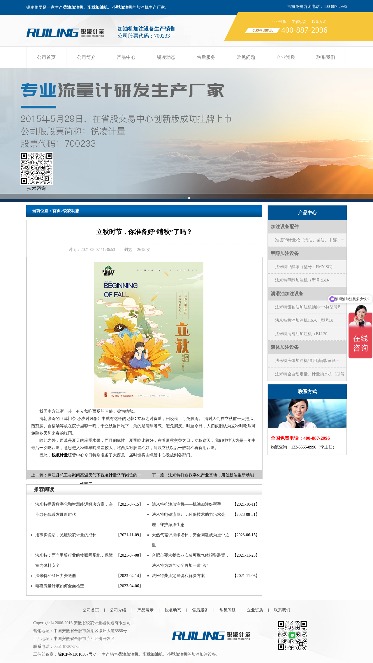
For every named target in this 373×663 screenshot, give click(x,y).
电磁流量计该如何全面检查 (59, 586)
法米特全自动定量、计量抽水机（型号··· (309, 376)
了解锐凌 (299, 22)
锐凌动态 (166, 57)
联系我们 (325, 57)
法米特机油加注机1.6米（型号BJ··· (306, 320)
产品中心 (126, 57)
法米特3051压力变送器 (55, 576)
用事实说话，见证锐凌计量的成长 (65, 535)
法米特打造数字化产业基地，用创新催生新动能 (211, 475)
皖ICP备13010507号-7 (77, 654)
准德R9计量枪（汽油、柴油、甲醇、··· (309, 240)
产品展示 (145, 610)
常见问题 (246, 57)
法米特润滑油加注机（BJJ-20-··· (303, 334)
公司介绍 (118, 610)
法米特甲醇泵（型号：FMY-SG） (305, 267)
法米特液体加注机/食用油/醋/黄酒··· (307, 360)
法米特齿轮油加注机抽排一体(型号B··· (309, 307)
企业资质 (279, 22)
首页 (56, 211)
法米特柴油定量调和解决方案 (178, 576)
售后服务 (206, 57)
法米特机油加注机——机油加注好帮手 (186, 504)
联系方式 (319, 22)
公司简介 (86, 57)
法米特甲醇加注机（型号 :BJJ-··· (303, 280)
